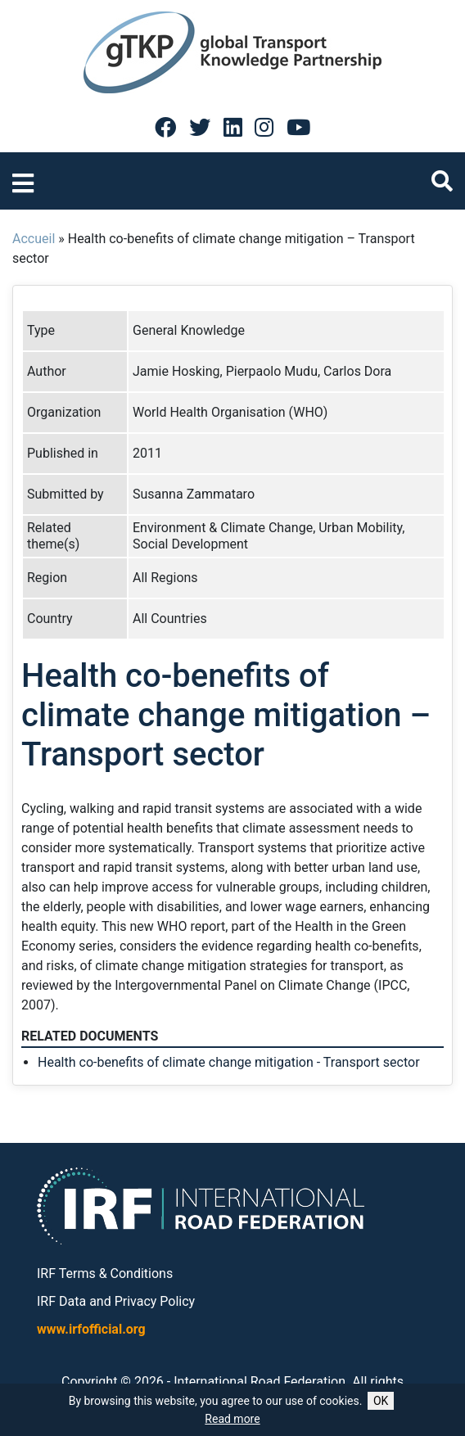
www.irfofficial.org (91, 1329)
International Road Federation (259, 1381)
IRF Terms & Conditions (105, 1273)
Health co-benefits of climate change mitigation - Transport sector (229, 1062)
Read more (232, 1418)
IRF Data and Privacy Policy (116, 1301)
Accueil (33, 238)
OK (380, 1400)
